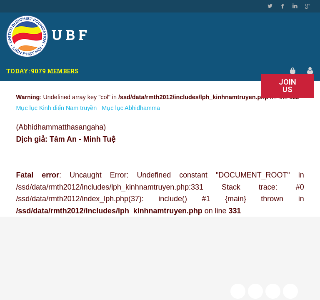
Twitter (270, 6)
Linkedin (295, 6)
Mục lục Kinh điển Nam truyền (56, 108)
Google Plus (307, 6)
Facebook (282, 6)
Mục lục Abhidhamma (131, 108)
